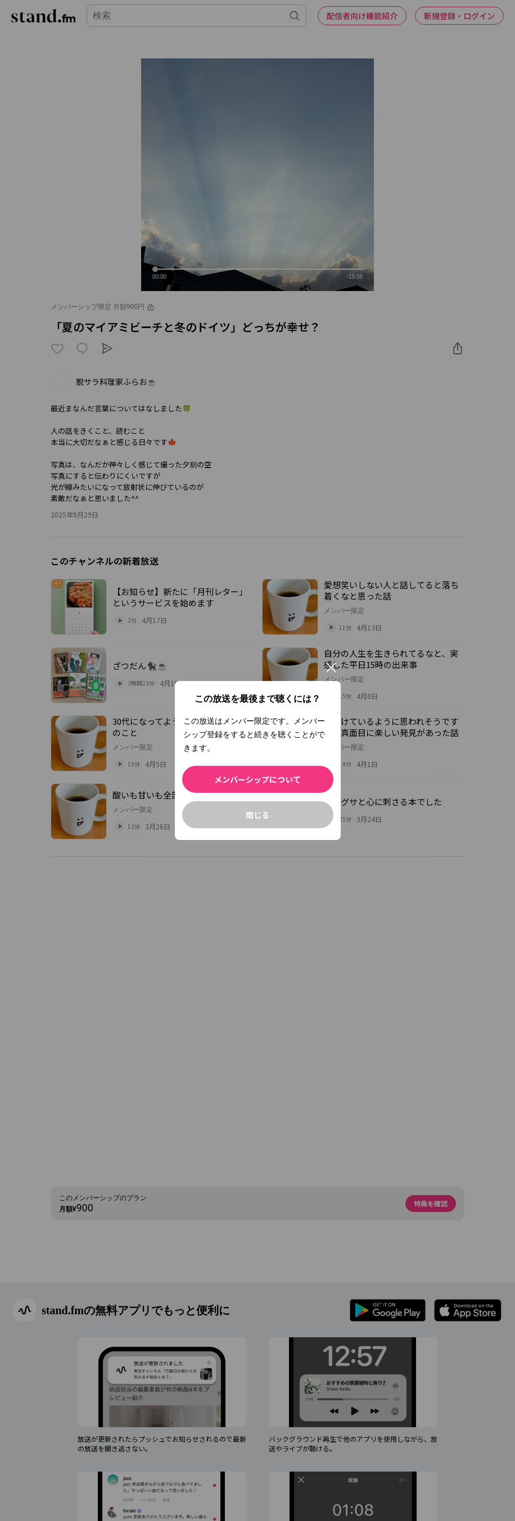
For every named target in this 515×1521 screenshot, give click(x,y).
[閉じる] (331, 667)
